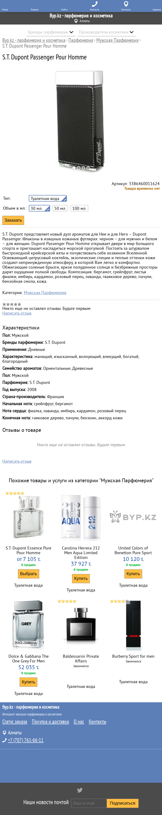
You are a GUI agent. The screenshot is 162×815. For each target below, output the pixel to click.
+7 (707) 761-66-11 (25, 740)
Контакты (97, 721)
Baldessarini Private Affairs (81, 658)
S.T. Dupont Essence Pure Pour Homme (28, 550)
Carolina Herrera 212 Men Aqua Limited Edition (81, 553)
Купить (81, 578)
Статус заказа (14, 721)
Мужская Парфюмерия (45, 292)
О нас (79, 721)
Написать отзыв (16, 313)
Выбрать (28, 573)
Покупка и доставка (50, 721)
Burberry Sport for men (133, 656)
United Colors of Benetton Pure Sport (133, 550)
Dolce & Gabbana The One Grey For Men (29, 658)
